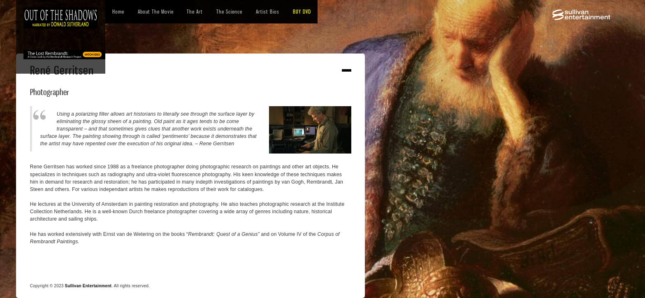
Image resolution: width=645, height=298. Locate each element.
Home (118, 11)
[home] (60, 18)
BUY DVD (302, 11)
